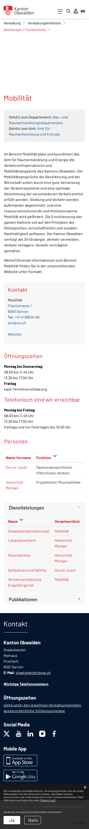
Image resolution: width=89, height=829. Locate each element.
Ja (11, 820)
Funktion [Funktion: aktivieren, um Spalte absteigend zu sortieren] (43, 457)
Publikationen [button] (23, 599)
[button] (12, 23)
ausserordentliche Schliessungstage (34, 710)
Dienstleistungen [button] (26, 507)
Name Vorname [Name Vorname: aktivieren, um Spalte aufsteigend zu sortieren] (18, 457)
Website (17, 334)
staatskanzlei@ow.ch (33, 672)
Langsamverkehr (22, 540)
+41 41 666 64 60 (27, 317)
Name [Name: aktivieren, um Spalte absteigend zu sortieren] (13, 521)
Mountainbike (19, 555)
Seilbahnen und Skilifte (27, 570)
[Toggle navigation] (60, 12)
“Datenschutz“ (48, 800)
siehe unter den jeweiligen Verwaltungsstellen (42, 705)
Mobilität (62, 531)
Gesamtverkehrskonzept (28, 531)
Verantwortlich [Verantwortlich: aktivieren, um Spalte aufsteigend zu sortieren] (67, 521)
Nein (33, 820)
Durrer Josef (16, 467)
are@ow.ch (17, 322)
